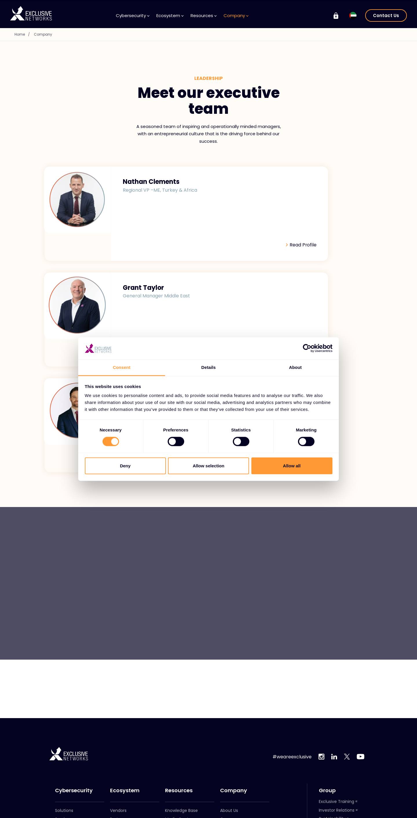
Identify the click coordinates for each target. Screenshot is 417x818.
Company (236, 15)
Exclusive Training (336, 801)
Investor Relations (336, 810)
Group (327, 790)
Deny (125, 465)
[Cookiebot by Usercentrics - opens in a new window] (307, 348)
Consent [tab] (122, 367)
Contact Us (386, 15)
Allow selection (208, 465)
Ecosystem (170, 15)
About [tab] (295, 367)
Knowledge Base (181, 810)
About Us (229, 810)
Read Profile (172, 217)
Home (24, 34)
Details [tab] (208, 367)
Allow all (292, 465)
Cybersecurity (132, 15)
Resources (204, 15)
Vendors (118, 810)
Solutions (64, 810)
